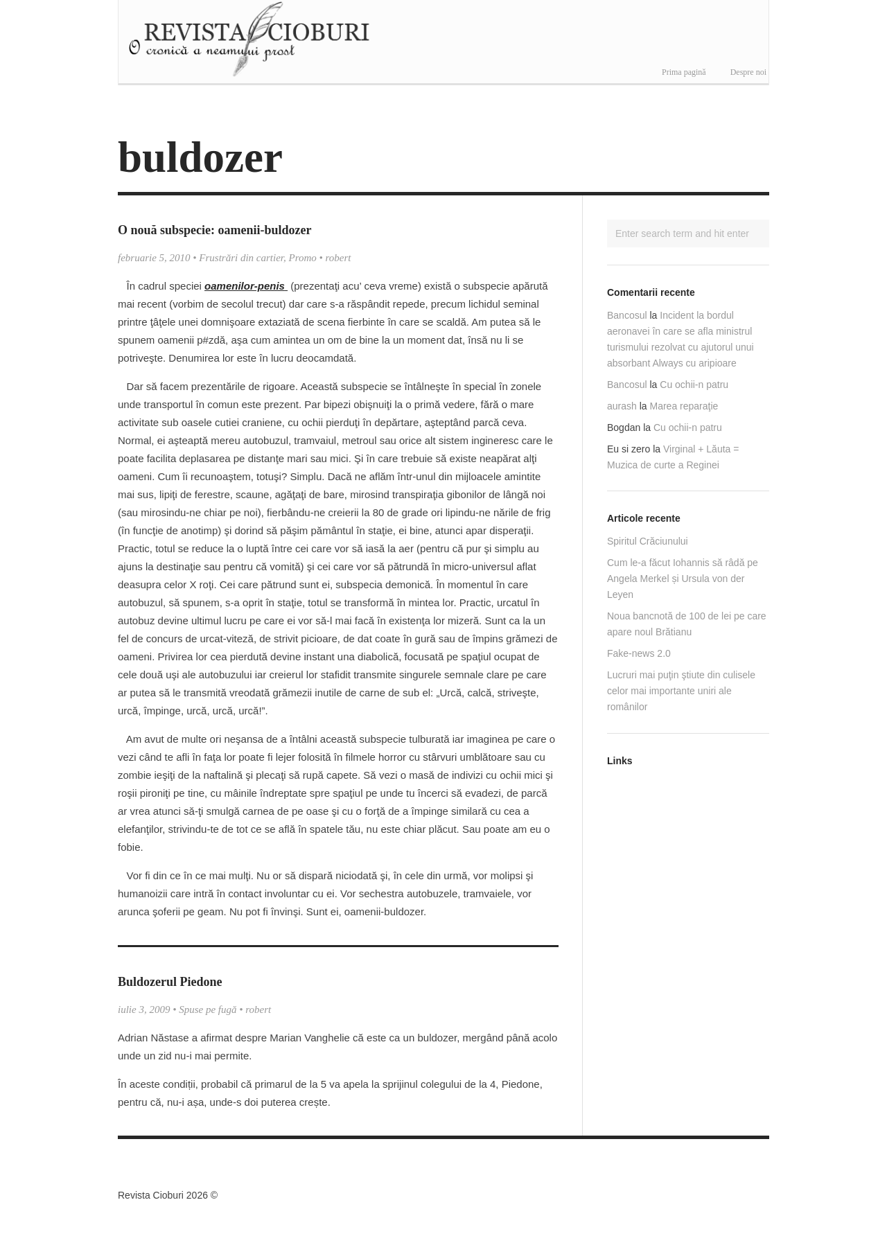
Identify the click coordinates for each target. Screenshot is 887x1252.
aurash (622, 406)
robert (338, 257)
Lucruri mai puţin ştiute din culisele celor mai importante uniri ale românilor (681, 690)
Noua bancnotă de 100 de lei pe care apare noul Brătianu (686, 623)
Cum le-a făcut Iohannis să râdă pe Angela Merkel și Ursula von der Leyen (682, 578)
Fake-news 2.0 (639, 653)
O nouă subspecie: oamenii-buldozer (215, 230)
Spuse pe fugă (207, 1009)
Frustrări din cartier (241, 257)
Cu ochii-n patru (694, 384)
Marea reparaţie (684, 406)
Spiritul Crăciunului (647, 541)
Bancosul (627, 315)
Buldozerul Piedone (170, 982)
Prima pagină (684, 72)
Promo (303, 257)
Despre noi (748, 72)
